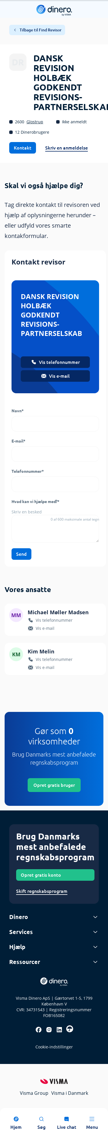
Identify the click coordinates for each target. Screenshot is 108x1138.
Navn (18, 411)
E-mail (18, 441)
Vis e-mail (55, 376)
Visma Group (34, 1093)
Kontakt (22, 147)
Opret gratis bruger (54, 785)
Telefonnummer (28, 471)
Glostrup (34, 121)
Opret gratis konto (41, 875)
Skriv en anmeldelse (66, 147)
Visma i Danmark (69, 1093)
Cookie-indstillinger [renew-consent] (54, 1047)
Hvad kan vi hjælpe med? (35, 501)
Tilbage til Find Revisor (37, 30)
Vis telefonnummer (55, 362)
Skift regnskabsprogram (41, 891)
